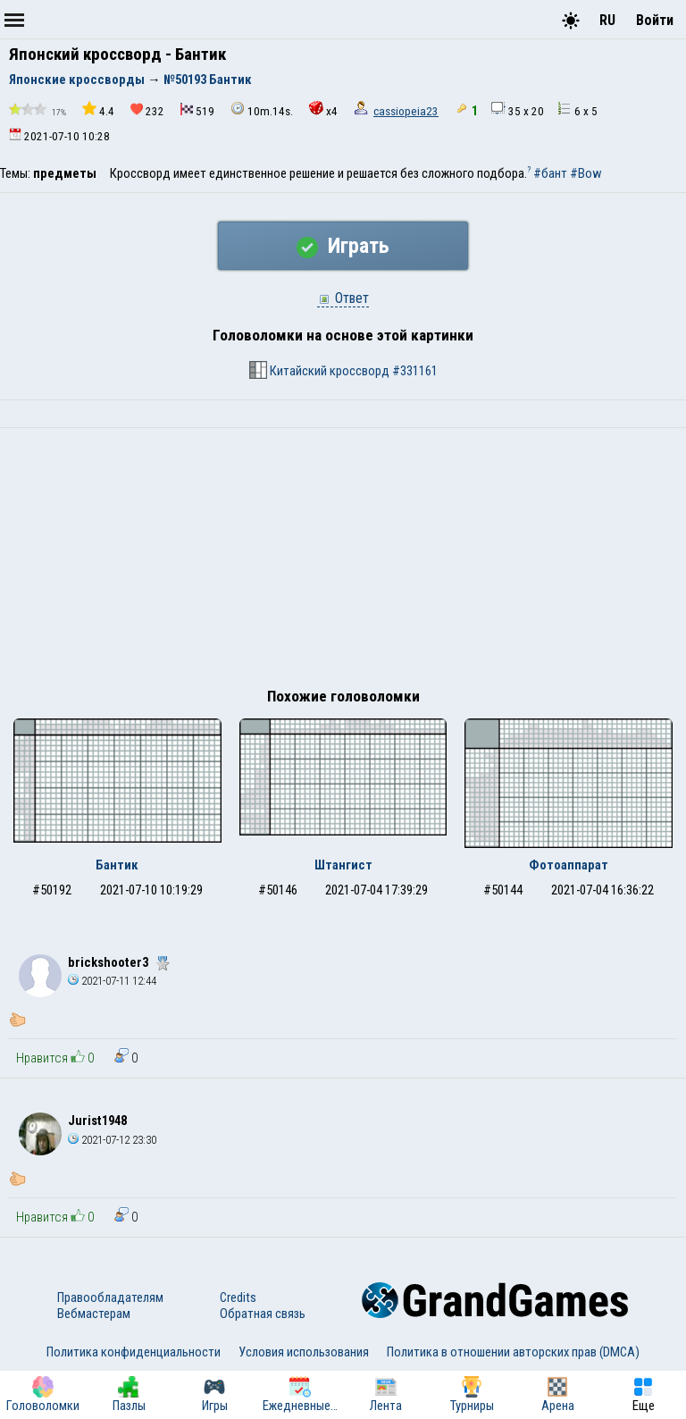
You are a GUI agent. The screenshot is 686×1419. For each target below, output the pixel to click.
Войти (654, 20)
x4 (323, 109)
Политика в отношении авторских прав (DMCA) (513, 1352)
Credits (238, 1297)
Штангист (343, 865)
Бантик (117, 865)
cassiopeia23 (406, 111)
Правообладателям (110, 1297)
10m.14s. (261, 109)
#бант (550, 173)
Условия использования (303, 1352)
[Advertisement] (343, 562)
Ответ (343, 298)
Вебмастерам (93, 1314)
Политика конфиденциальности (133, 1352)
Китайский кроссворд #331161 (343, 370)
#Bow (586, 173)
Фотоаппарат (568, 865)
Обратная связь (262, 1314)
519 (197, 110)
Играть (343, 245)
